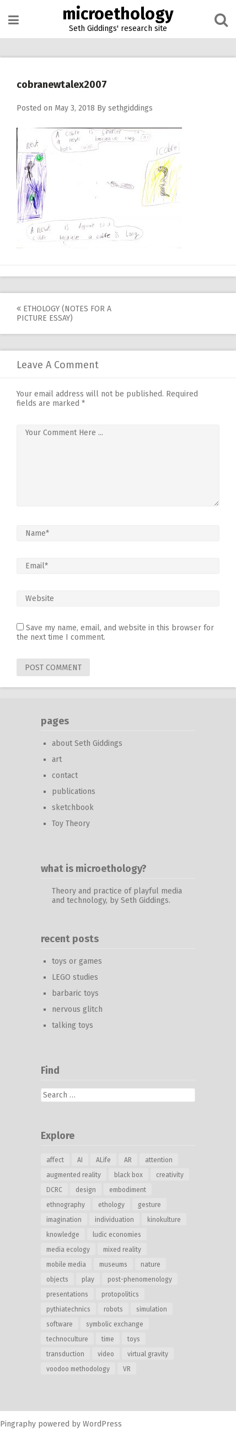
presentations (67, 1294)
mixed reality (122, 1249)
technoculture (67, 1339)
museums (113, 1264)
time (107, 1339)
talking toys (72, 1025)
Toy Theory (71, 823)
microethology (118, 14)
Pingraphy (18, 1424)
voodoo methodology (78, 1369)
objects (57, 1279)
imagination (64, 1220)
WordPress (102, 1424)
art (57, 759)
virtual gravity (147, 1354)
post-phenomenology (140, 1279)
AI (80, 1160)
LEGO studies (75, 977)
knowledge (62, 1235)
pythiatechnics (68, 1309)
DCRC (54, 1190)
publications (73, 791)
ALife (103, 1160)
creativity (170, 1175)
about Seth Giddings (87, 743)
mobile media (66, 1264)
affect (55, 1160)
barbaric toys (75, 993)
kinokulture (164, 1220)
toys (133, 1339)
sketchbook (73, 807)
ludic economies (117, 1235)
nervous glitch (77, 1009)
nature (150, 1264)
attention (159, 1160)
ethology (111, 1205)
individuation (114, 1220)
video (106, 1354)
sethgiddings (130, 108)
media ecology (68, 1249)
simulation (151, 1309)
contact (65, 775)
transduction (65, 1354)
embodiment (127, 1190)
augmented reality (73, 1175)
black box (128, 1175)
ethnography (65, 1205)
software (59, 1324)
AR (128, 1160)
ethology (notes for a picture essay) (64, 313)
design (86, 1190)
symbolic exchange (114, 1324)
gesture (149, 1205)
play (88, 1279)
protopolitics (120, 1294)
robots (113, 1309)
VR (127, 1369)
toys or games (77, 961)
